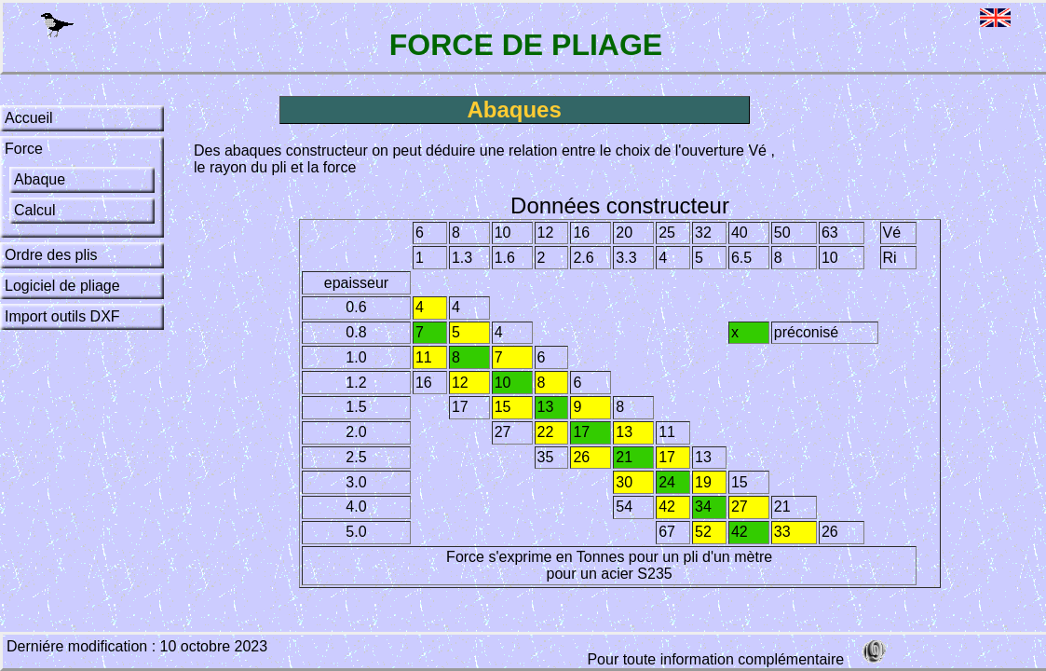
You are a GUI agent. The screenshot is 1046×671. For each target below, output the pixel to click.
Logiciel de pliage (62, 286)
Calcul (34, 210)
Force (24, 149)
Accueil (29, 118)
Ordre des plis (51, 255)
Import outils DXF (62, 316)
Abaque (39, 179)
